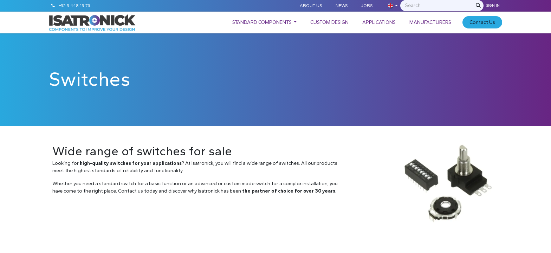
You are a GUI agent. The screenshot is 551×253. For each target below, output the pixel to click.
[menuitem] (264, 22)
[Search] (478, 5)
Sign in (493, 5)
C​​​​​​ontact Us (482, 22)
